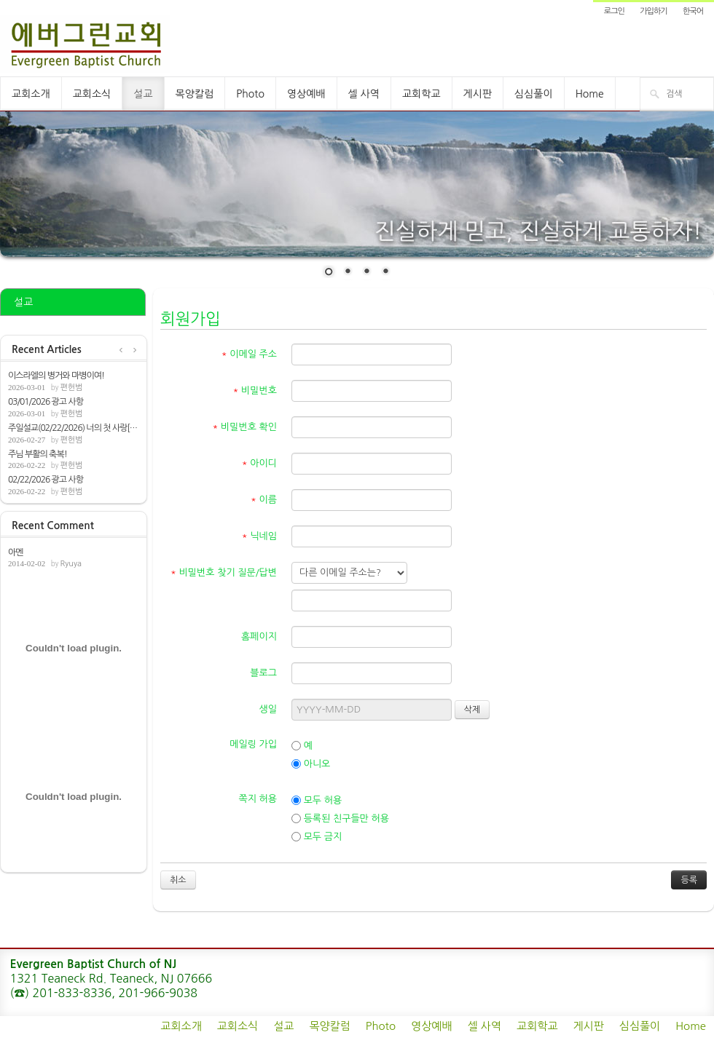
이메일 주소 (249, 354)
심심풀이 (533, 94)
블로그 (263, 673)
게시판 (477, 94)
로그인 (614, 11)
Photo (250, 94)
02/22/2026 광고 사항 (45, 479)
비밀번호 (255, 390)
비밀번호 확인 (245, 427)
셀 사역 (364, 94)
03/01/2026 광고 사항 (45, 401)
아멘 (15, 552)
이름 (264, 499)
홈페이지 (259, 636)
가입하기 (653, 11)
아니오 (310, 764)
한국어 (693, 11)
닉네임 (259, 536)
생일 (268, 709)
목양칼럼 (195, 94)
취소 (178, 880)
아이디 (259, 463)
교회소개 (31, 94)
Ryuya (71, 564)
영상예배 (306, 94)
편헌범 (71, 388)
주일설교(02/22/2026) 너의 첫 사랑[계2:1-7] (73, 428)
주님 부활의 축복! (37, 454)
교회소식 (92, 94)
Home (590, 94)
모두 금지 (316, 837)
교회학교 (421, 94)
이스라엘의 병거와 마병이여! (56, 375)
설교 (142, 94)
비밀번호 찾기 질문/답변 (223, 572)
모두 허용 (316, 801)
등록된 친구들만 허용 (340, 819)
